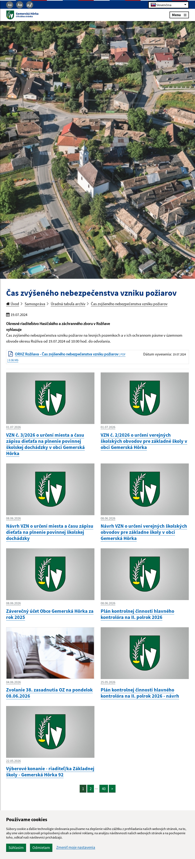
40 (104, 788)
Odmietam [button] (41, 847)
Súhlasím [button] (16, 847)
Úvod (12, 303)
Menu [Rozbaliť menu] (179, 14)
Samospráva (35, 303)
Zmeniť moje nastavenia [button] (75, 847)
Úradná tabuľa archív (68, 303)
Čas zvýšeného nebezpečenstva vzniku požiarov (129, 303)
